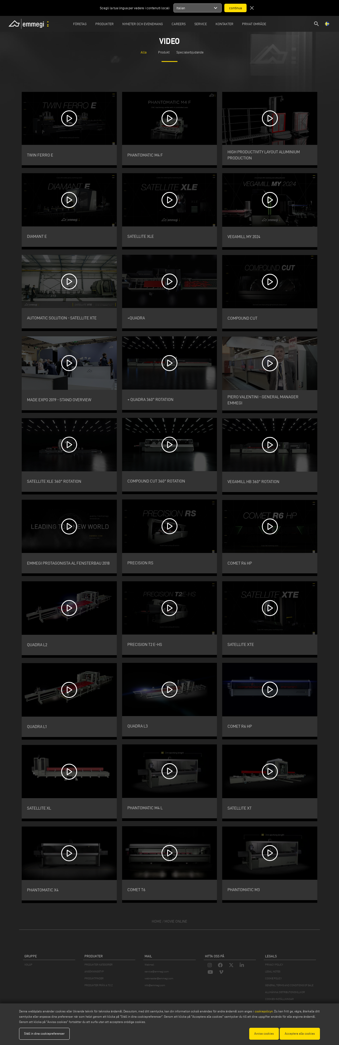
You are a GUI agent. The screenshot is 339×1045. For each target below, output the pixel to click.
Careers (179, 24)
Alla (143, 52)
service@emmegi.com (157, 971)
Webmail (149, 964)
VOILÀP (28, 964)
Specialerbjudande (190, 52)
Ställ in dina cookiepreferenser (44, 1033)
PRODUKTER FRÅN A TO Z (98, 985)
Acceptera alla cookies (300, 1033)
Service (200, 24)
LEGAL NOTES (272, 971)
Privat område (254, 24)
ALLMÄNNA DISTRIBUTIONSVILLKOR (285, 992)
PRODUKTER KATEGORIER (98, 964)
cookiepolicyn (263, 1011)
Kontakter (224, 24)
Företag (80, 24)
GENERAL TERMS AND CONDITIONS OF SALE (289, 985)
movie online (175, 921)
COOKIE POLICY (273, 978)
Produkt (164, 52)
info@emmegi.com (155, 985)
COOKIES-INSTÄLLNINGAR (279, 999)
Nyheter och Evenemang (142, 24)
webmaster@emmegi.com (159, 978)
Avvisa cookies (264, 1033)
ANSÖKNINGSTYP (94, 971)
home (157, 921)
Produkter (104, 24)
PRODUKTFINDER (94, 978)
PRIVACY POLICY (274, 964)
